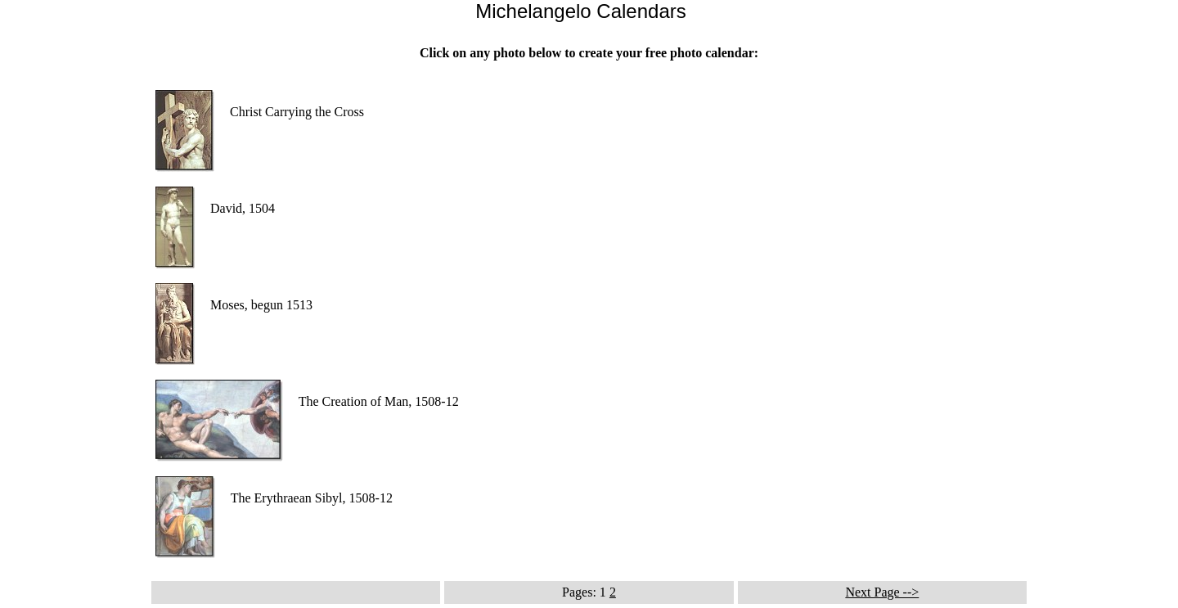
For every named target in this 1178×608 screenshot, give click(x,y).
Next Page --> (882, 592)
